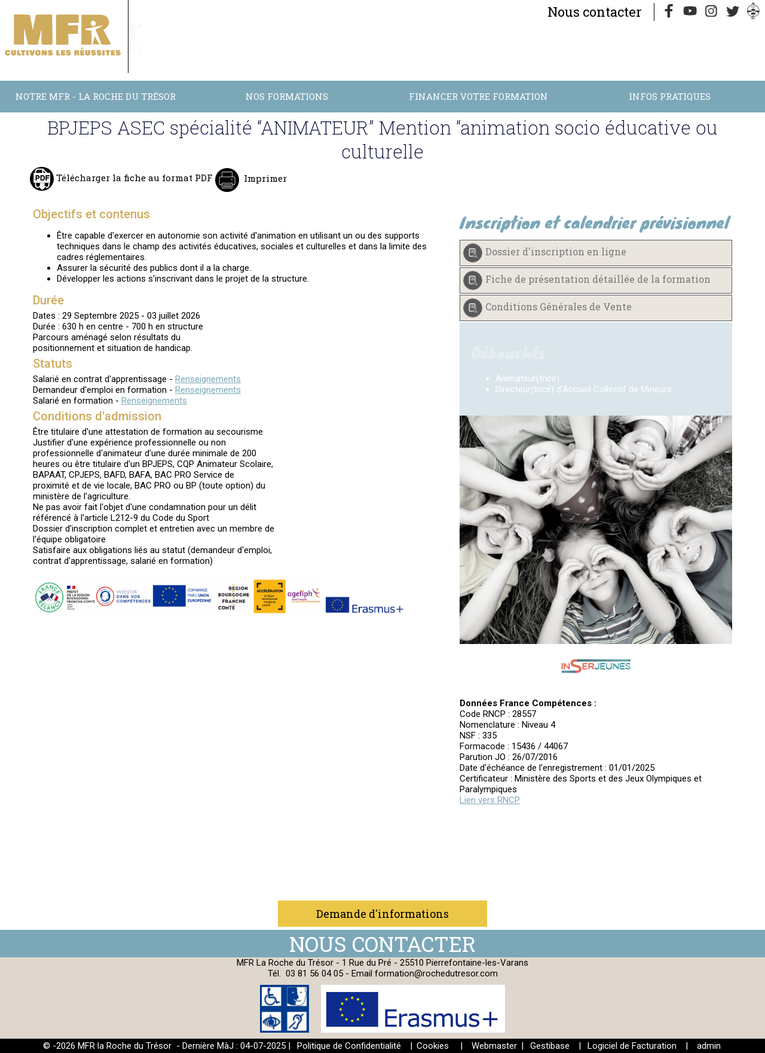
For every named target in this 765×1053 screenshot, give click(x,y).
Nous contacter (594, 11)
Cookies (433, 1045)
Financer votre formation (478, 96)
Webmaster (494, 1045)
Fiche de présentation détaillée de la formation (598, 279)
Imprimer (264, 178)
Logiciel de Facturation (632, 1045)
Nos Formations (287, 96)
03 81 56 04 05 (314, 973)
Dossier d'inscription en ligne (555, 251)
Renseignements (208, 379)
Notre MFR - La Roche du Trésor (96, 96)
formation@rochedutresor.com (436, 973)
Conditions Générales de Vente (558, 306)
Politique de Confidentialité (349, 1045)
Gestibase (550, 1045)
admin (709, 1045)
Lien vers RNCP (490, 800)
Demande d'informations (382, 914)
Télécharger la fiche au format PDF (133, 178)
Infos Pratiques (670, 96)
